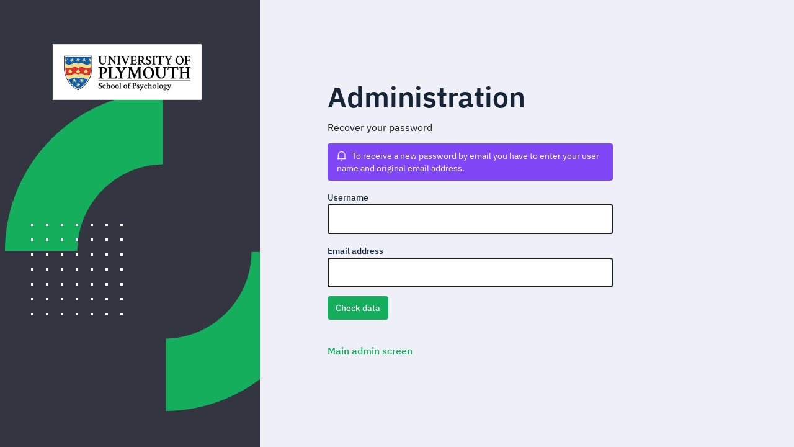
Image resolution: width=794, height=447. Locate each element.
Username (348, 197)
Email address (355, 250)
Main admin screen (370, 351)
